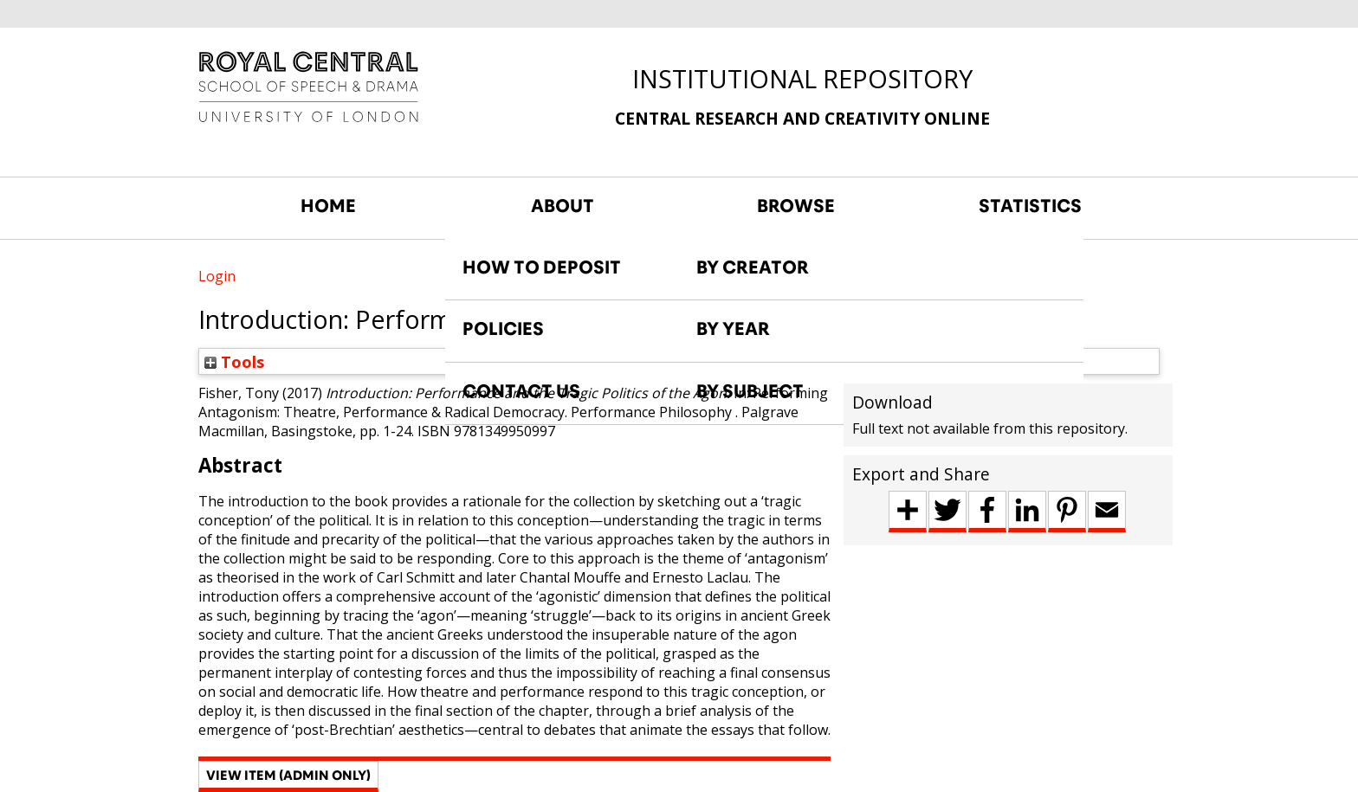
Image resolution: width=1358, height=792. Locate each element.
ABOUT (562, 206)
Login (217, 276)
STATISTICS (1030, 206)
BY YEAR (733, 329)
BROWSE (796, 206)
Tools (234, 361)
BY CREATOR (752, 267)
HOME (328, 206)
